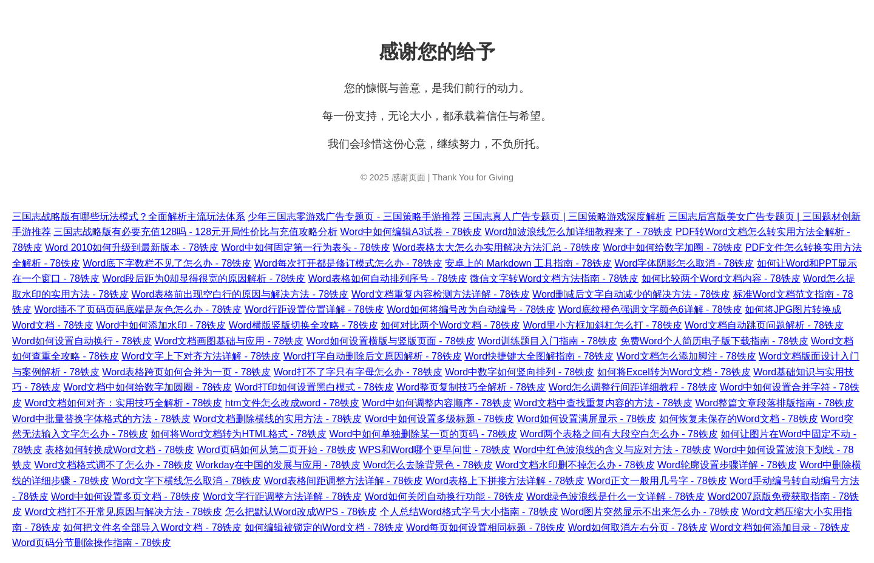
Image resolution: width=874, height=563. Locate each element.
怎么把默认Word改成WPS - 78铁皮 (301, 512)
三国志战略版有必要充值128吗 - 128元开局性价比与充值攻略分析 (195, 232)
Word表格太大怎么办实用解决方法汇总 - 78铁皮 (496, 247)
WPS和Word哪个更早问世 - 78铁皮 (434, 450)
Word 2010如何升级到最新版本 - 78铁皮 (131, 247)
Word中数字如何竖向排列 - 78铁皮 (519, 372)
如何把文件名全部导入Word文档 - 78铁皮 (152, 527)
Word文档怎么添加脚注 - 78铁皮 (686, 356)
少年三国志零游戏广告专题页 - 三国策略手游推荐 (354, 216)
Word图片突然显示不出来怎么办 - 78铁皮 (650, 512)
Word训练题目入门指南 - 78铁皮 (547, 341)
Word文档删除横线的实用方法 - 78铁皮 (277, 419)
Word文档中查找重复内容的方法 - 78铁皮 (603, 403)
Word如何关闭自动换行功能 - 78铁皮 (444, 496)
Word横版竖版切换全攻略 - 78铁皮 (303, 325)
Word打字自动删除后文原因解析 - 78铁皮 (372, 356)
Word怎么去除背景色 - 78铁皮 (428, 465)
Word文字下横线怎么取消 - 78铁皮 (186, 481)
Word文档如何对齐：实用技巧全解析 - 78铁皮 (123, 403)
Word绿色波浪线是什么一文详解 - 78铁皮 (615, 496)
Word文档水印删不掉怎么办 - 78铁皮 (575, 465)
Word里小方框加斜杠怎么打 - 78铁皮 (602, 325)
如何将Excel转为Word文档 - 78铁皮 (674, 372)
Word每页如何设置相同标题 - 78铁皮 (485, 527)
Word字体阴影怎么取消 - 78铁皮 (684, 263)
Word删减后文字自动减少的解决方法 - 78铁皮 (631, 294)
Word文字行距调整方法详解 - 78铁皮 (282, 496)
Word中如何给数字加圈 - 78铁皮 (673, 247)
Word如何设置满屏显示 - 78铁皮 (586, 419)
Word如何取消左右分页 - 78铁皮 (638, 527)
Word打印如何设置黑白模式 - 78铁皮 (314, 387)
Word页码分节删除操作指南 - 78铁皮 (91, 542)
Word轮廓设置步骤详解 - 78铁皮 (727, 465)
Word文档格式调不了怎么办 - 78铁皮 (113, 465)
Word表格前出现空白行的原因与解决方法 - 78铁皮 (239, 294)
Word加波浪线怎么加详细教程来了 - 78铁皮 (579, 232)
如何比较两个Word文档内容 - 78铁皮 (721, 278)
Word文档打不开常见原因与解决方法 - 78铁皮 (123, 512)
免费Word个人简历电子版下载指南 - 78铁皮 (714, 341)
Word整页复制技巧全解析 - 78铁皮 (471, 387)
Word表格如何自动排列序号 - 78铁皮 (387, 278)
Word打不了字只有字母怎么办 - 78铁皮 (358, 372)
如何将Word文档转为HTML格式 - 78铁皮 (239, 434)
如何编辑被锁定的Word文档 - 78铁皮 (324, 527)
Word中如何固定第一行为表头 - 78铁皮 (306, 247)
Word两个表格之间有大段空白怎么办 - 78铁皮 (619, 434)
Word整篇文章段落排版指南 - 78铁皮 (775, 403)
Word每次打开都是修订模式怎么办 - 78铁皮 (348, 263)
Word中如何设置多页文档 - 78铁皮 (125, 496)
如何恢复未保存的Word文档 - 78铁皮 (738, 419)
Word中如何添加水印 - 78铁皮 (161, 325)
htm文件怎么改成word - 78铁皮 (292, 403)
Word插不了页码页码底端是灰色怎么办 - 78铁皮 (138, 309)
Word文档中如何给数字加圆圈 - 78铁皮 (147, 387)
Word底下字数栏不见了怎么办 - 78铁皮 (167, 263)
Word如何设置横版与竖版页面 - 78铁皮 (391, 341)
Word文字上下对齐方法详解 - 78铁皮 (200, 356)
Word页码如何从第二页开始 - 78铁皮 (276, 450)
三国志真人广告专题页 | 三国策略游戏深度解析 (564, 216)
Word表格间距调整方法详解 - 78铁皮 (343, 481)
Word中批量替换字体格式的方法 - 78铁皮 (101, 419)
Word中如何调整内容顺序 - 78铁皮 (437, 403)
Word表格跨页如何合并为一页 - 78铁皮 (186, 372)
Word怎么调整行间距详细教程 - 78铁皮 (633, 387)
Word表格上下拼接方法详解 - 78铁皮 (504, 481)
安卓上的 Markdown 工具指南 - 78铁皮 (528, 263)
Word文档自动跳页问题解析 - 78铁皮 (764, 325)
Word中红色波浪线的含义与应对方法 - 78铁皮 (612, 450)
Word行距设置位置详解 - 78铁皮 (314, 309)
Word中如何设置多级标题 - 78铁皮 (439, 419)
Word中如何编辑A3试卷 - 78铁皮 (411, 232)
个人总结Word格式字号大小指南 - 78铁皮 (469, 512)
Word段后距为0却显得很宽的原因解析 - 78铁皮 (203, 278)
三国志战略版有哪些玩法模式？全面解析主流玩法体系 (128, 216)
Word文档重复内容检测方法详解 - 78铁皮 (440, 294)
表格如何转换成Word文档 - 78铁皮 (119, 450)
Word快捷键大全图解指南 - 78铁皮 (539, 356)
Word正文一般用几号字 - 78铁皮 (657, 481)
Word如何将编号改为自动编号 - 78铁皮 (471, 309)
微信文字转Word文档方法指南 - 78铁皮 (554, 278)
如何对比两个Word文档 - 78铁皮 (450, 325)
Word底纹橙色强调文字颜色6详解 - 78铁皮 (650, 309)
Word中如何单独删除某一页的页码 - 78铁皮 (423, 434)
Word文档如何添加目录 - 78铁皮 (780, 527)
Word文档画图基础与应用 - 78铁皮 (228, 341)
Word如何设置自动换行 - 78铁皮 (82, 341)
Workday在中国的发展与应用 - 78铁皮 (278, 465)
